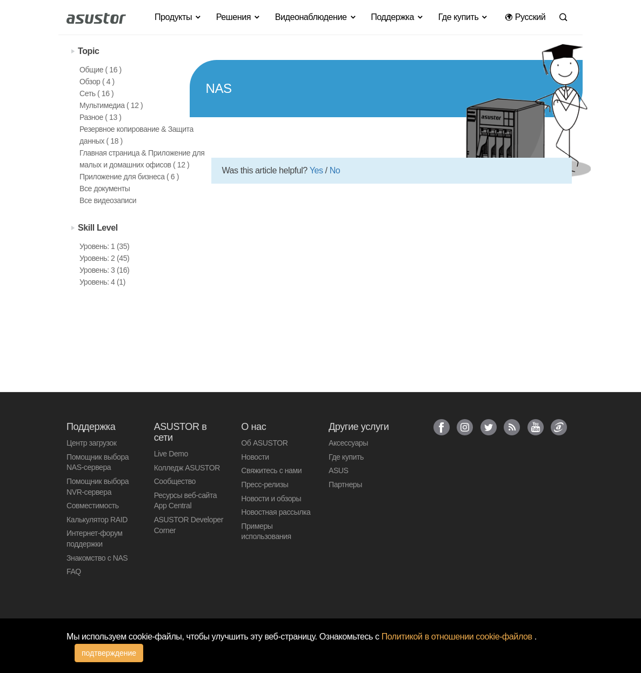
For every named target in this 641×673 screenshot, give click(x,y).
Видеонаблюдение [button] (316, 17)
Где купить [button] (463, 17)
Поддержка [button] (397, 17)
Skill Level (98, 227)
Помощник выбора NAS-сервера (97, 462)
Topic (88, 51)
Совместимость (92, 505)
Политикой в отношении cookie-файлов (458, 636)
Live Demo (171, 453)
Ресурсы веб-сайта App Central (185, 500)
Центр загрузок (91, 443)
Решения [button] (238, 17)
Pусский (525, 17)
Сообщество (175, 481)
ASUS (339, 470)
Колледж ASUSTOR (187, 467)
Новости (255, 457)
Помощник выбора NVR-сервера (97, 486)
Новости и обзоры (271, 498)
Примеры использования (266, 531)
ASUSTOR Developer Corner (188, 525)
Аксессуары (348, 443)
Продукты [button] (178, 17)
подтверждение (109, 653)
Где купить (346, 457)
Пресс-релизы (264, 484)
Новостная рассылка (275, 512)
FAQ (73, 571)
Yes (316, 170)
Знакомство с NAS (97, 558)
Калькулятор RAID (97, 519)
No (335, 170)
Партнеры (345, 484)
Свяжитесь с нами (271, 470)
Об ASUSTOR (264, 443)
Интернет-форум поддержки (94, 538)
